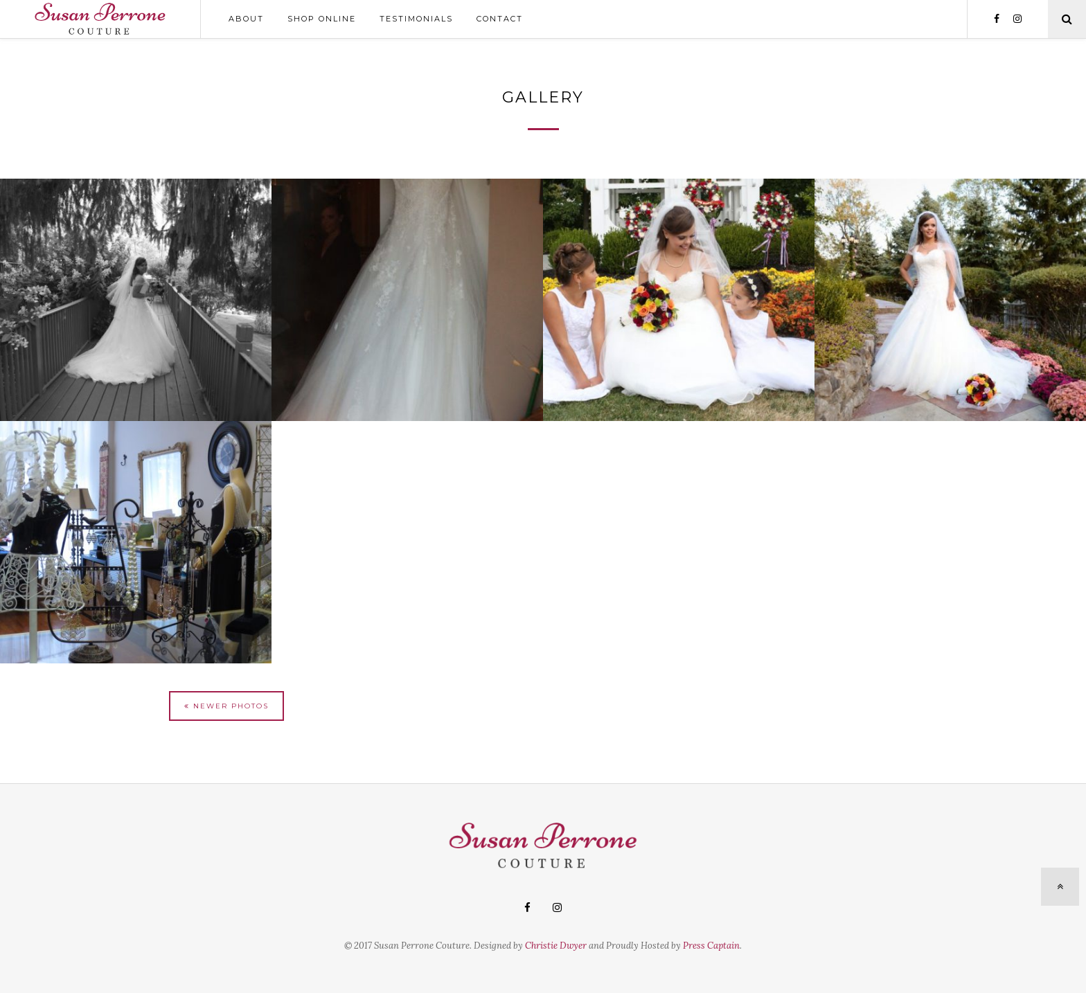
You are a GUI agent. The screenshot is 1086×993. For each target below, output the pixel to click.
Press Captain (711, 945)
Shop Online (321, 19)
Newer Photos (226, 705)
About (246, 19)
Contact (500, 19)
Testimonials (416, 19)
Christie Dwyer (556, 945)
